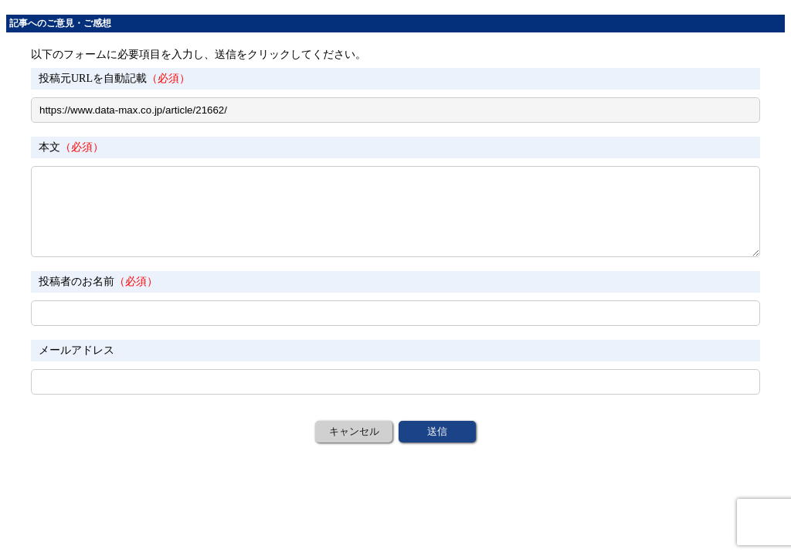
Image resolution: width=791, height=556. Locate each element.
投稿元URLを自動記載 (114, 78)
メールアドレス (76, 350)
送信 (437, 431)
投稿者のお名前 (98, 281)
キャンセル (354, 431)
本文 (71, 147)
